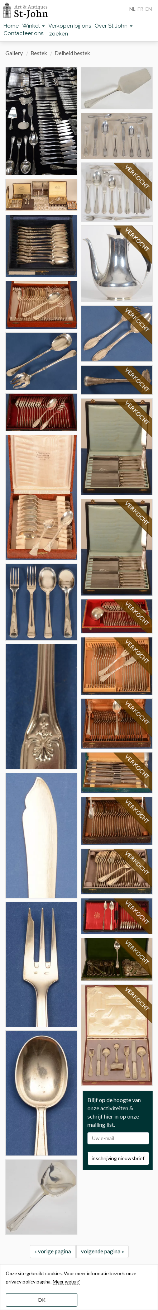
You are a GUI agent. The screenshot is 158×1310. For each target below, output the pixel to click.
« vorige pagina (52, 1251)
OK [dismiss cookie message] (42, 1300)
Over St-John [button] (114, 26)
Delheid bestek (72, 53)
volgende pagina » (102, 1251)
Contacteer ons (23, 33)
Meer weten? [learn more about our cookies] (66, 1282)
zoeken (58, 33)
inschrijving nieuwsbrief (118, 1158)
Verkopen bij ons (69, 26)
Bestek (38, 53)
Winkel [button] (33, 26)
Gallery (14, 53)
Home (11, 26)
